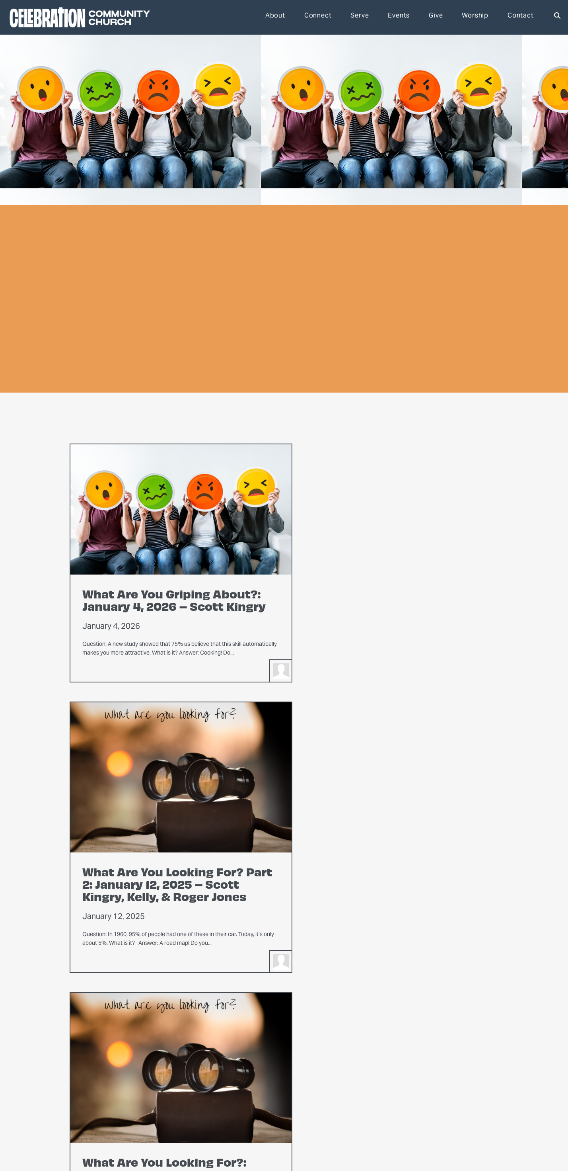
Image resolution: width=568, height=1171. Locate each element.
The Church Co (73, 1141)
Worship (475, 17)
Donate (343, 1070)
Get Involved (360, 1059)
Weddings (169, 1099)
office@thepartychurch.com (87, 1116)
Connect (318, 17)
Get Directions (352, 1080)
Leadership (171, 1080)
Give (436, 17)
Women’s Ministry (267, 1070)
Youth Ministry (263, 1089)
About (275, 17)
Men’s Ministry (263, 1080)
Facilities (168, 1089)
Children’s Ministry (268, 1099)
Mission (166, 1070)
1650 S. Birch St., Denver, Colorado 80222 (205, 1116)
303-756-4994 (138, 1116)
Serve (359, 17)
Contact (521, 17)
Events (399, 17)
